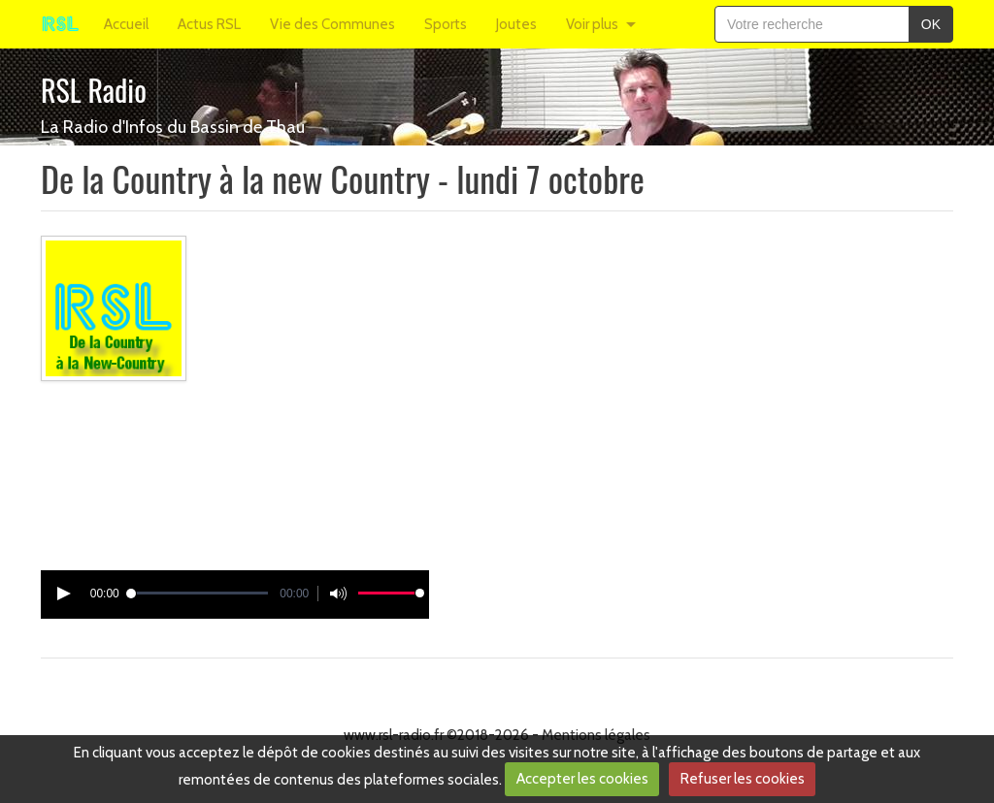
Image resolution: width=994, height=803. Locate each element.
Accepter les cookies (582, 778)
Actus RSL (209, 24)
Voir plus (592, 24)
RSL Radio (94, 90)
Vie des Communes (332, 24)
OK (931, 24)
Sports (445, 24)
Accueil (126, 24)
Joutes (516, 24)
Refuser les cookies (742, 778)
